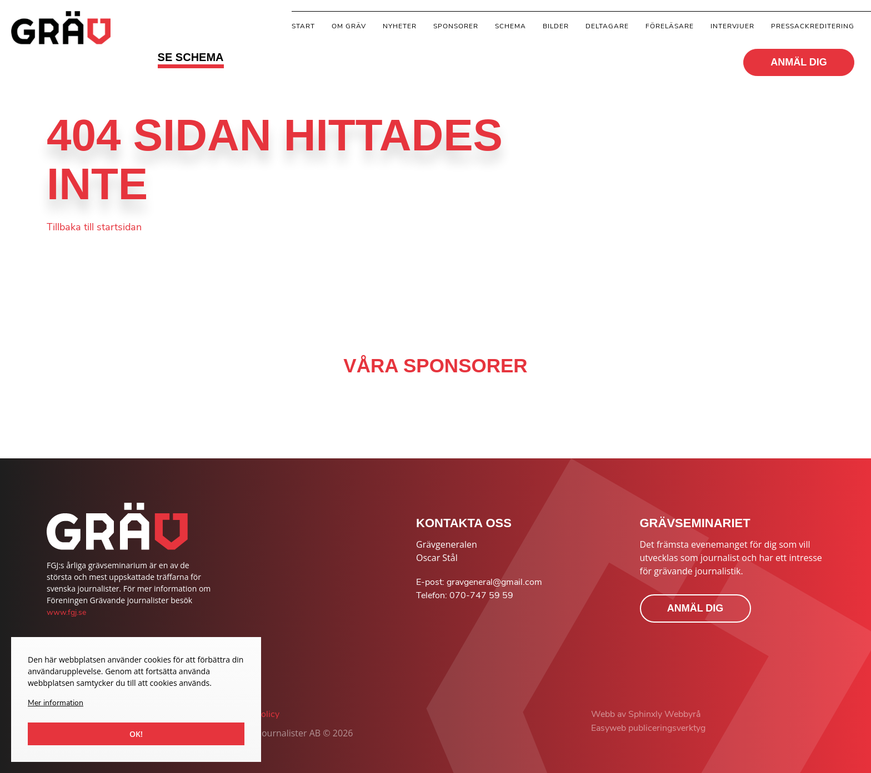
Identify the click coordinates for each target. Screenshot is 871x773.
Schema (510, 26)
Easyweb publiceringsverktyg (648, 728)
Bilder (556, 26)
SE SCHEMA (191, 57)
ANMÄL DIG (798, 62)
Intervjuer (732, 26)
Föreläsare (669, 26)
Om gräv (349, 26)
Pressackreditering (812, 26)
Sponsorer (455, 26)
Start (303, 26)
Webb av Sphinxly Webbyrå (645, 714)
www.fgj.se (66, 612)
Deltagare (607, 26)
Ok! (136, 734)
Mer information (55, 703)
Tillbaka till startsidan (94, 227)
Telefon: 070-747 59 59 (464, 595)
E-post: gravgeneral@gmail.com (479, 582)
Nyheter (400, 26)
